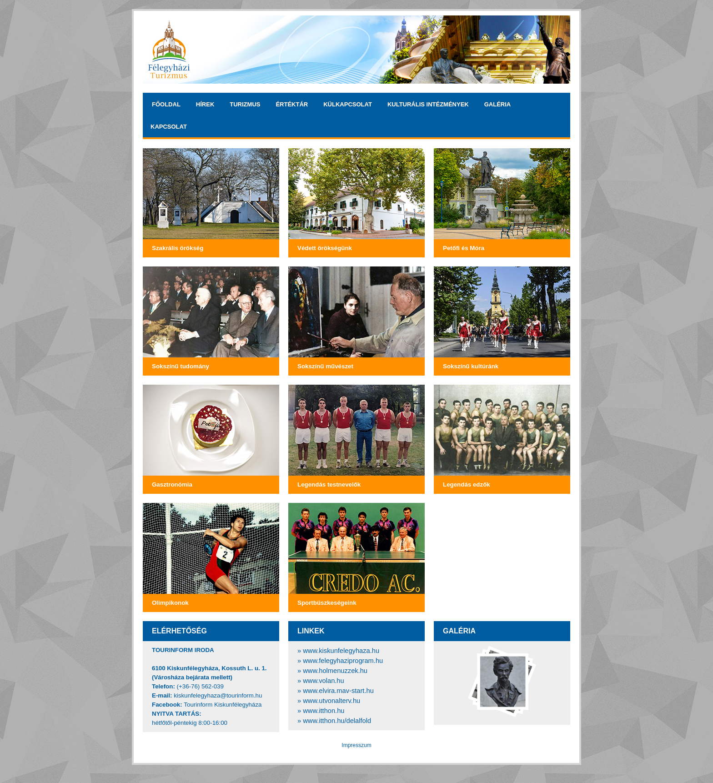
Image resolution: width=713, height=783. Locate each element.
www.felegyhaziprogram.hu (343, 660)
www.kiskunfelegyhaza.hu (341, 650)
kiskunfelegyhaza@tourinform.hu (218, 695)
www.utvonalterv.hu (331, 700)
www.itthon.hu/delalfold (337, 720)
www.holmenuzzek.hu (335, 670)
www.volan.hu (323, 680)
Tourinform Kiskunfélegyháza (222, 704)
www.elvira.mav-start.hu (338, 690)
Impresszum (356, 745)
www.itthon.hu (323, 710)
